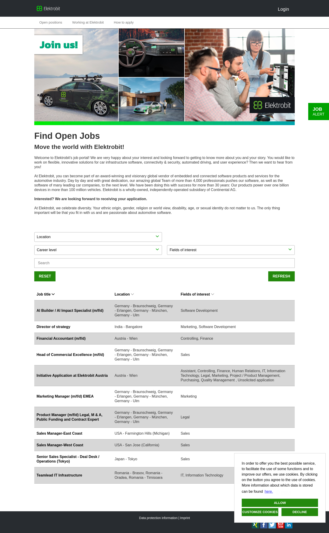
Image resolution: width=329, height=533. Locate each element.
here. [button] (269, 491)
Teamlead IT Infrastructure (59, 475)
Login (285, 9)
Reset (45, 276)
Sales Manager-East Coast (59, 433)
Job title (46, 294)
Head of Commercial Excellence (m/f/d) (70, 355)
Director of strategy (53, 327)
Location (124, 294)
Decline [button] (299, 512)
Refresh (281, 276)
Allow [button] (280, 503)
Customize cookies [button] (260, 512)
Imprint (185, 518)
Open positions (50, 22)
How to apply (124, 22)
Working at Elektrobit (88, 22)
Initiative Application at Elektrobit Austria (72, 375)
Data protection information (158, 518)
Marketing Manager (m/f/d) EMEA (65, 396)
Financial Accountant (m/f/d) (61, 338)
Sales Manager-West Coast (60, 445)
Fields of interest (197, 294)
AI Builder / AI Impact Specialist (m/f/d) (70, 310)
